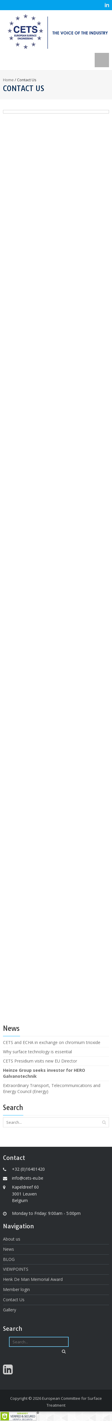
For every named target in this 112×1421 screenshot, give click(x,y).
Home (8, 79)
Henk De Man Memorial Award (33, 1279)
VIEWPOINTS (15, 1269)
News (8, 1249)
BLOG (9, 1259)
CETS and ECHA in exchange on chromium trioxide (51, 1042)
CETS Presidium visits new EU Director (40, 1061)
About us (11, 1239)
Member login (16, 1289)
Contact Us (13, 1299)
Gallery (9, 1310)
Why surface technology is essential (37, 1051)
